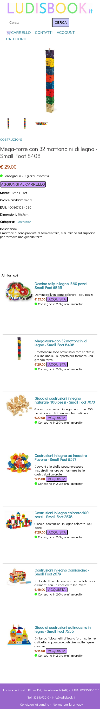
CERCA (61, 22)
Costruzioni (11, 139)
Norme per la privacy (68, 704)
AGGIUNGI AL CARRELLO (23, 184)
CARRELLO (18, 32)
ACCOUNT (66, 32)
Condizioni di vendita (34, 704)
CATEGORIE (16, 39)
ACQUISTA (57, 299)
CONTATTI (43, 32)
